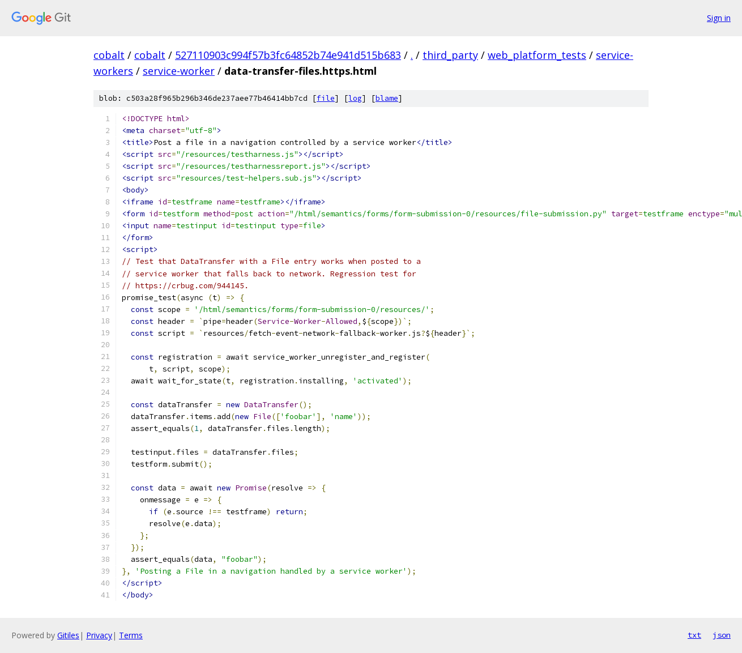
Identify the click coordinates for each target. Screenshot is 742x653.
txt (694, 635)
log (355, 98)
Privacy (99, 635)
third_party (450, 55)
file (326, 98)
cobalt (109, 55)
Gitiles (68, 635)
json (722, 635)
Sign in (719, 17)
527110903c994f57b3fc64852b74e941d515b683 (288, 55)
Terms (131, 635)
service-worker (179, 71)
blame (387, 98)
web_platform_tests (537, 55)
